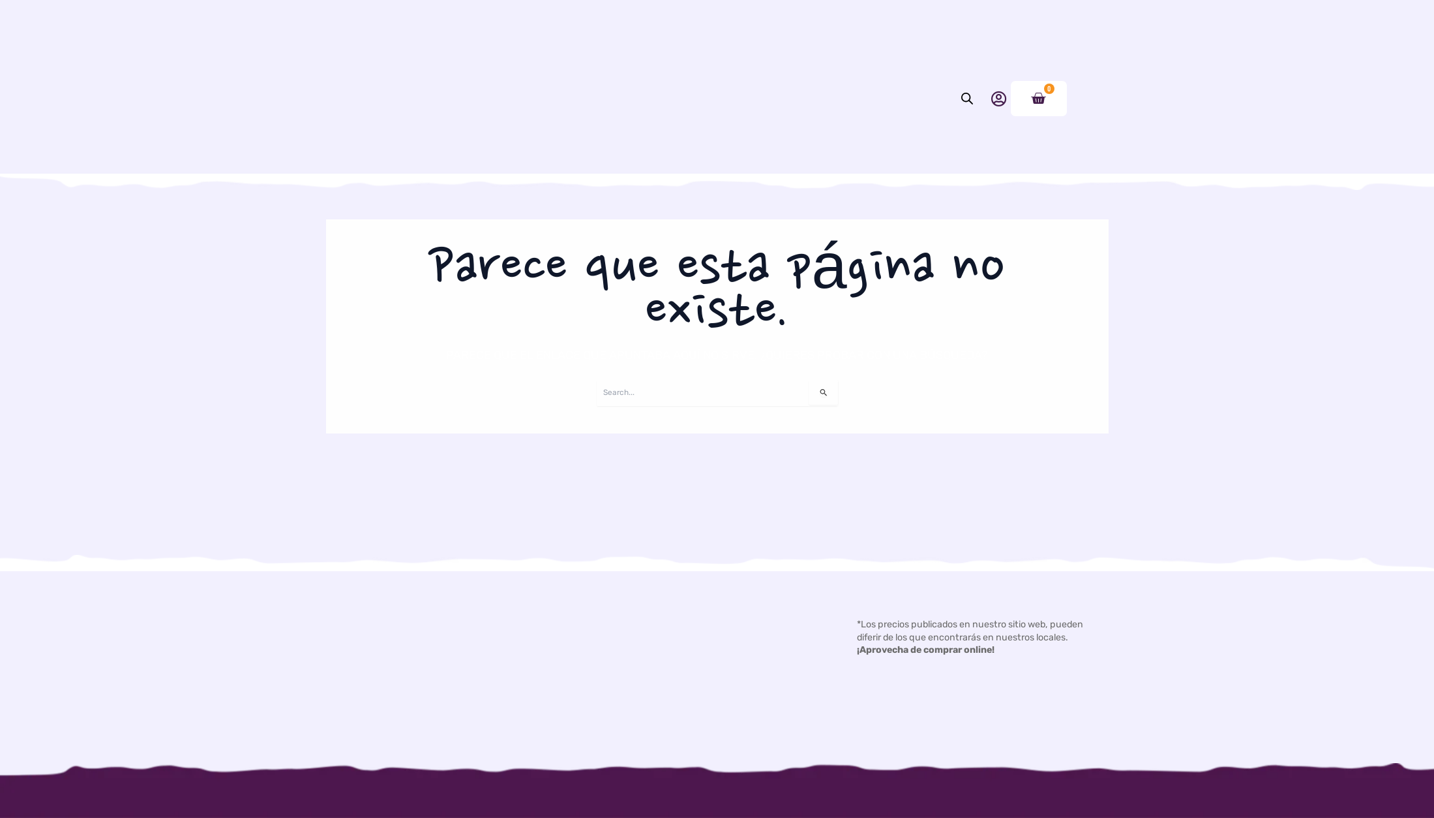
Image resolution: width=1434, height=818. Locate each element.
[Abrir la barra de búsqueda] (967, 138)
